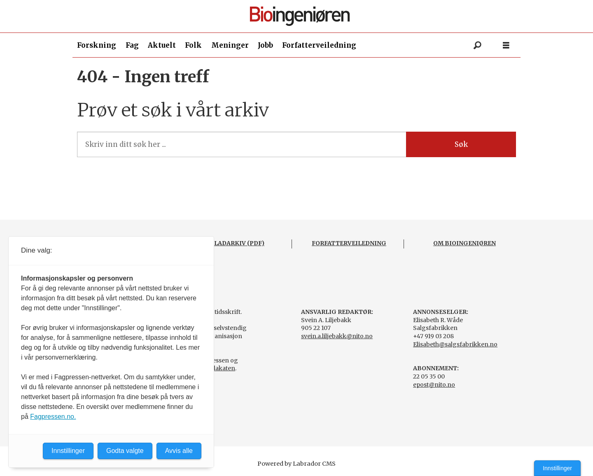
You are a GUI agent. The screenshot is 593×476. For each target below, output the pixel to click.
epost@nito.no (434, 384)
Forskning (96, 45)
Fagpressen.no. (53, 416)
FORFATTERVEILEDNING (349, 243)
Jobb (265, 45)
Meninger (230, 45)
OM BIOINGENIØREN (464, 243)
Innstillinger (557, 468)
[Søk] (477, 45)
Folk (193, 45)
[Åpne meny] (506, 45)
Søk (461, 144)
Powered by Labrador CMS (296, 463)
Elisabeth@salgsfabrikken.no (455, 344)
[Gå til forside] (299, 16)
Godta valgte (125, 450)
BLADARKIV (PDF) (237, 243)
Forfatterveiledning (319, 45)
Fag (132, 45)
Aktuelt (162, 45)
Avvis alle (179, 450)
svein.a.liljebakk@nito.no (337, 336)
